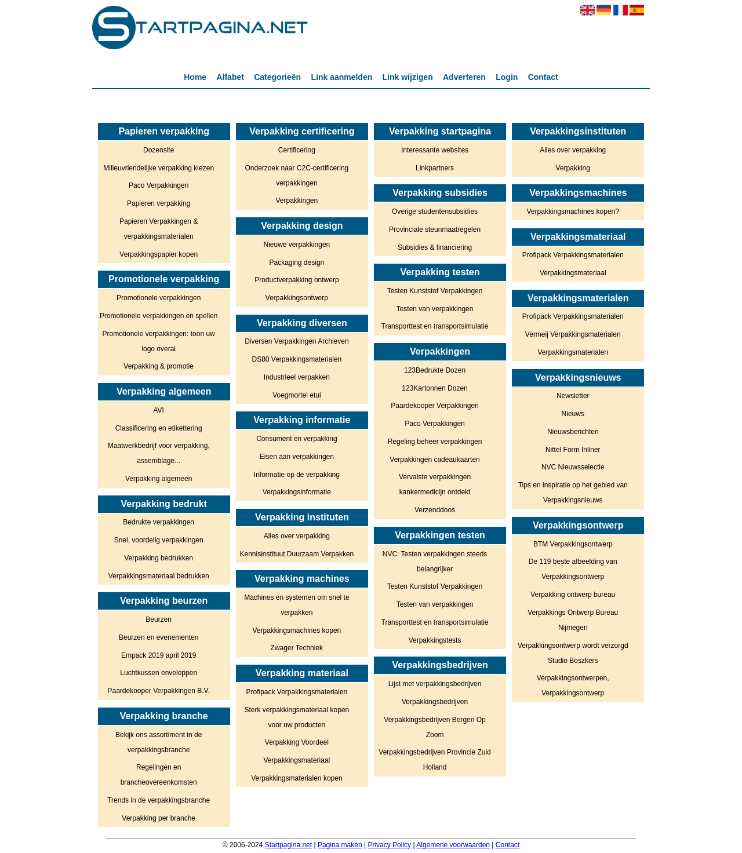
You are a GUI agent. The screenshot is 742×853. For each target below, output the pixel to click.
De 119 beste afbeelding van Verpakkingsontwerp (573, 569)
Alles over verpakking (297, 536)
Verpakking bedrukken (158, 558)
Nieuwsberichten (573, 432)
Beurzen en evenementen (158, 637)
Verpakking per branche (158, 818)
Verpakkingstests (435, 640)
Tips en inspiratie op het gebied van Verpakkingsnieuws (573, 492)
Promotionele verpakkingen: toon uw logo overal (159, 341)
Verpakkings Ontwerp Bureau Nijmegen (573, 620)
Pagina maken (340, 845)
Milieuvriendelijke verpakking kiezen (158, 168)
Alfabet (229, 77)
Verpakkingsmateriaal (297, 760)
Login (507, 77)
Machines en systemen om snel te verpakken (296, 605)
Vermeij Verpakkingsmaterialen (573, 334)
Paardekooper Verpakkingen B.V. (159, 691)
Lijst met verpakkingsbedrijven (435, 684)
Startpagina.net (288, 845)
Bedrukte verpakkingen (158, 522)
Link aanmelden (341, 77)
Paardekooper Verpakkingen (434, 406)
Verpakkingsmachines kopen (296, 630)
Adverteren (464, 77)
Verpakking (573, 168)
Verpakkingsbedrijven (435, 702)
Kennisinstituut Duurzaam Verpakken (296, 554)
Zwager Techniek (297, 648)
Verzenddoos (434, 510)
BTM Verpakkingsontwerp (573, 544)
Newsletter (573, 396)
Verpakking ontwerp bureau (572, 594)
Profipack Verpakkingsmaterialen (296, 692)
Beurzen (159, 619)
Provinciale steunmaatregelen (435, 229)
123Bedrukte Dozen (434, 370)
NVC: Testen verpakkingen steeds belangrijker (435, 561)
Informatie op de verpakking (297, 475)
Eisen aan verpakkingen (297, 457)
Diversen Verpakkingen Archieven (296, 341)
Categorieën (277, 77)
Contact (543, 77)
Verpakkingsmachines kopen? (573, 211)
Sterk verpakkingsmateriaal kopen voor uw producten (296, 717)
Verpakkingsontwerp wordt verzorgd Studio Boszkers (573, 653)
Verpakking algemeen (158, 479)
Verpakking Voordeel (297, 742)
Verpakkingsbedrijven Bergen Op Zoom (434, 727)
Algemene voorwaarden (453, 845)
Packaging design (297, 262)
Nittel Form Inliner (573, 450)
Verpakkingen (297, 200)
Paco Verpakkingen (158, 185)
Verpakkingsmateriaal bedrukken (158, 576)
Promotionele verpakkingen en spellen (158, 316)
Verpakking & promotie (158, 366)
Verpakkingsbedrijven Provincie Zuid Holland (434, 759)
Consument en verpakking (296, 439)
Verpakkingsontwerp (296, 298)
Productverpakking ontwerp (296, 280)
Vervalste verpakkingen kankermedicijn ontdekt (435, 484)
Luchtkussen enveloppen (158, 673)
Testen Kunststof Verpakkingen (435, 291)
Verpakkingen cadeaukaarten (434, 459)
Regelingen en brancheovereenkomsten (159, 774)
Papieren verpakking (158, 203)
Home (195, 77)
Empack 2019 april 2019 (158, 655)
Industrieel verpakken (297, 377)
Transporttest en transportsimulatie (435, 326)
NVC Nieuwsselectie (573, 467)
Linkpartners (435, 168)
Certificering (296, 150)
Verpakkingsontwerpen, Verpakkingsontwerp (573, 685)
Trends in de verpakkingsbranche (158, 800)
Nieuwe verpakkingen (297, 244)
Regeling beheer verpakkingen (435, 442)
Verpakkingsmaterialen (573, 352)
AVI (158, 410)
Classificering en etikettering (158, 428)
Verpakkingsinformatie (297, 492)
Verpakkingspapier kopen (158, 254)
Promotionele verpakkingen (159, 298)
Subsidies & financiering (435, 247)
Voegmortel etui (296, 395)
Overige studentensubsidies (435, 211)
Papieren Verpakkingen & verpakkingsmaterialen (158, 228)
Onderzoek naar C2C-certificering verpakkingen (296, 175)
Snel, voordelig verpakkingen (158, 540)
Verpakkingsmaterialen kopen (296, 778)
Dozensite (158, 150)
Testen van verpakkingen (435, 309)
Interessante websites (434, 150)
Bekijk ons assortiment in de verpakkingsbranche (158, 742)
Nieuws (573, 414)
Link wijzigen (408, 77)
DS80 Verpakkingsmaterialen (296, 359)
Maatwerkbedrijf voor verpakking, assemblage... (159, 453)
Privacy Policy (389, 845)
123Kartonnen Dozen (434, 388)
